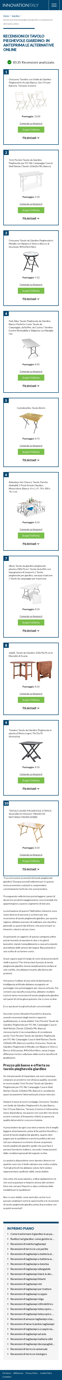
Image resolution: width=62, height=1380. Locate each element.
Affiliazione (18, 1373)
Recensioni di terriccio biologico (28, 1353)
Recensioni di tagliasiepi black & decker (32, 1273)
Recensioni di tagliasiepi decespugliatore (32, 1343)
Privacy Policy (32, 1373)
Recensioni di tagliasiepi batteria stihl (31, 1338)
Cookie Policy (46, 1373)
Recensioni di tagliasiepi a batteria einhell (32, 1253)
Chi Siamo (6, 1373)
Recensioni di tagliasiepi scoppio (28, 1293)
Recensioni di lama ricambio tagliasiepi (32, 1323)
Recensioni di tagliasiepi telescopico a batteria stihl (32, 1308)
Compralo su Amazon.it (31, 123)
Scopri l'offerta (31, 129)
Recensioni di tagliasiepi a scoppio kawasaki (32, 1328)
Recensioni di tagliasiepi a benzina (29, 1263)
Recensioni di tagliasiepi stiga (27, 1298)
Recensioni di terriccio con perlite (29, 1248)
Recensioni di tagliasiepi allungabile (30, 1268)
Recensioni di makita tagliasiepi (28, 1243)
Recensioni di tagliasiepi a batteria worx (32, 1258)
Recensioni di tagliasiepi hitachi (28, 1278)
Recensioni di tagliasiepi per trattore (30, 1288)
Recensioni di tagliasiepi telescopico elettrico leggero (32, 1313)
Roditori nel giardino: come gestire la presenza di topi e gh (32, 1238)
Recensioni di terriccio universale (28, 1348)
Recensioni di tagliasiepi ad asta (28, 1333)
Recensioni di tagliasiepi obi (26, 1283)
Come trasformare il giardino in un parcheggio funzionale (32, 1233)
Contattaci (6, 1376)
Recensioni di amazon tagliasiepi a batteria (32, 1318)
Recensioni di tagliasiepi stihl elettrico (31, 1303)
